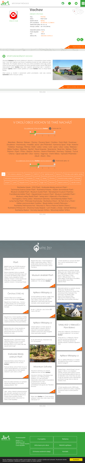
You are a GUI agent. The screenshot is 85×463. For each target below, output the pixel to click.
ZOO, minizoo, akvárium (15, 174)
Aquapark (28, 174)
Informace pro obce (41, 445)
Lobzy (66, 147)
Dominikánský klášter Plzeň (61, 199)
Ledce (39, 147)
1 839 (42, 32)
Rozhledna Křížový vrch (16, 208)
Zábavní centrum (63, 183)
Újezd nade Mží (22, 154)
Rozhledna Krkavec (44, 189)
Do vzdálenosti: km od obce (36, 128)
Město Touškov (13, 149)
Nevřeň (31, 149)
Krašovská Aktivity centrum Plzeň (54, 187)
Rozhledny (29, 178)
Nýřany (43, 20)
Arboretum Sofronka (42, 199)
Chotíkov (54, 142)
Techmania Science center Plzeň (23, 189)
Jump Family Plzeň (17, 201)
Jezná (37, 144)
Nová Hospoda (40, 149)
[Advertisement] (42, 105)
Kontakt (65, 451)
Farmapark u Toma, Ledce (22, 199)
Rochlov (37, 151)
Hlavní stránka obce (79, 47)
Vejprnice (44, 154)
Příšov (23, 151)
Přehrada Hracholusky (33, 201)
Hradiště (30, 144)
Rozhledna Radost (22, 210)
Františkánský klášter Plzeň (19, 194)
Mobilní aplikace (65, 445)
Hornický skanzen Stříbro (39, 210)
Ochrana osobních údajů (42, 451)
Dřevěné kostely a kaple (65, 178)
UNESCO (36, 174)
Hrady (37, 178)
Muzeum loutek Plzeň (39, 192)
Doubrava (72, 142)
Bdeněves (11, 142)
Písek (75, 149)
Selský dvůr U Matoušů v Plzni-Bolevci (53, 196)
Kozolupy (19, 147)
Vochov (36, 9)
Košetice (11, 147)
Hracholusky (21, 144)
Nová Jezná (52, 149)
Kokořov (75, 144)
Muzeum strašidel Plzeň (20, 192)
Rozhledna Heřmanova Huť (24, 205)
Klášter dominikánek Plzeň (63, 189)
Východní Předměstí (68, 154)
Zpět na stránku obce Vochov (76, 87)
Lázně (14, 183)
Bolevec (27, 142)
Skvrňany (60, 151)
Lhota (45, 147)
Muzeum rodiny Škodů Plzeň (27, 196)
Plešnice (10, 151)
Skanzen (58, 174)
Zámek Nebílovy (70, 208)
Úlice (31, 154)
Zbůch (43, 156)
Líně (50, 147)
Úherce (11, 154)
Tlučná (75, 151)
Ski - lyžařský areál (47, 174)
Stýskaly (68, 151)
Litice (61, 147)
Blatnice (20, 142)
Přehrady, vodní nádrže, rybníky (73, 174)
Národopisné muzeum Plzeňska (61, 192)
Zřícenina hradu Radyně (36, 208)
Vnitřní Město (54, 154)
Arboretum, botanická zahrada (14, 178)
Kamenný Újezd (59, 144)
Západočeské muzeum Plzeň (42, 194)
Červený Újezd (44, 142)
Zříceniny (52, 178)
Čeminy (34, 142)
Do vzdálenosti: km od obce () (34, 161)
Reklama (65, 439)
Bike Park (34, 183)
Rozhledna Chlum (50, 201)
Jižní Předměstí (46, 144)
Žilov (48, 156)
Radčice (29, 151)
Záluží (37, 156)
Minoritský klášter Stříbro (60, 210)
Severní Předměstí (48, 151)
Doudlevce (11, 144)
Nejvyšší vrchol (23, 183)
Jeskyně (7, 183)
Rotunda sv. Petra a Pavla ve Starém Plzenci (53, 205)
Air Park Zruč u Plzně (67, 201)
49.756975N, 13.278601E (47, 22)
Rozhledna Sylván (24, 187)
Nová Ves (60, 149)
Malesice (73, 147)
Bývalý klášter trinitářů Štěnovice (55, 203)
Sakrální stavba (75, 183)
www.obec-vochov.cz (47, 35)
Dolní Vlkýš (63, 142)
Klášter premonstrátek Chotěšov (29, 203)
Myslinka (23, 149)
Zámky (44, 178)
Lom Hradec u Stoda (54, 208)
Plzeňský (43, 17)
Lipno (55, 147)
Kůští (33, 147)
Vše (3, 174)
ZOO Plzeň (36, 187)
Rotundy (77, 178)
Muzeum (52, 183)
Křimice (27, 147)
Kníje (69, 144)
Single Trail (43, 183)
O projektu (42, 439)
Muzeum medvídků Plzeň (65, 194)
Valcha (36, 154)
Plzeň (17, 151)
